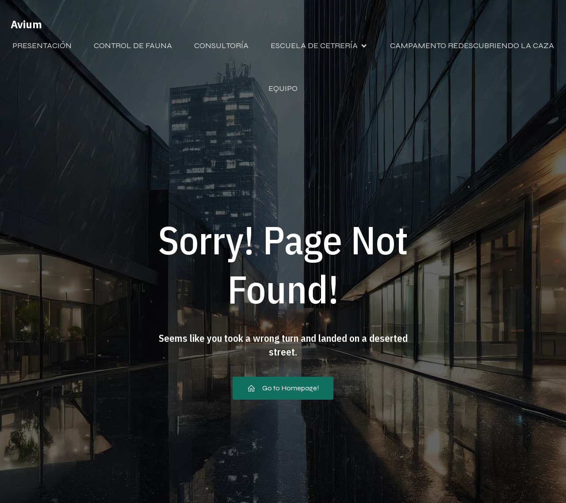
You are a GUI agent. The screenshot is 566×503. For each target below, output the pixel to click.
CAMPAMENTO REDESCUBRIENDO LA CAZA (472, 45)
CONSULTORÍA (221, 45)
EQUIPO (283, 88)
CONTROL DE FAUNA (133, 45)
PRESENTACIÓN (42, 45)
